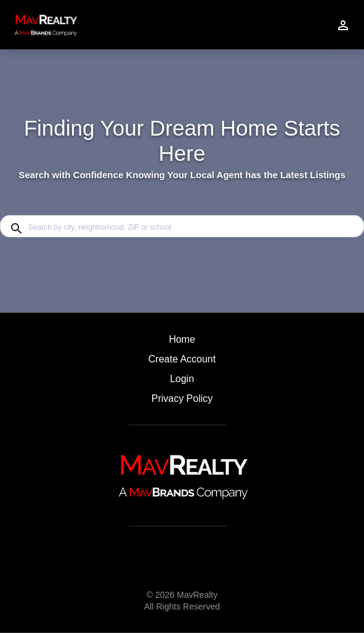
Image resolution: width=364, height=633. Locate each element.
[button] (182, 382)
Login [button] (182, 379)
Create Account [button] (182, 359)
